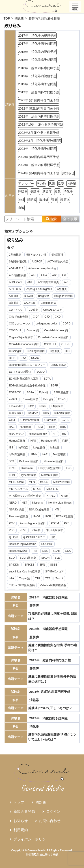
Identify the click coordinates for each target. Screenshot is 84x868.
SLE (57, 557)
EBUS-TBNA (58, 364)
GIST (12, 420)
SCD (12, 557)
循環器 (35, 191)
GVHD (65, 420)
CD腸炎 (33, 309)
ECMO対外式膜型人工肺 (24, 378)
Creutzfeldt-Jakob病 (56, 330)
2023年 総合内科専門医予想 (39, 165)
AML (30, 282)
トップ (18, 802)
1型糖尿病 (15, 254)
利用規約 (20, 830)
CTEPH (66, 344)
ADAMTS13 (16, 268)
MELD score (16, 482)
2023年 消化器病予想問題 (37, 148)
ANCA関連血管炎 (48, 282)
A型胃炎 (14, 296)
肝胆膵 (32, 200)
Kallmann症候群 (29, 461)
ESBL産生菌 (61, 392)
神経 (21, 200)
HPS (33, 440)
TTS (47, 578)
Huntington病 (49, 440)
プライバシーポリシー (31, 839)
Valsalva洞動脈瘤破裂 (53, 585)
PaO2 (36, 516)
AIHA (44, 275)
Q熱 (53, 537)
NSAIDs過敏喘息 (39, 509)
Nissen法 (37, 502)
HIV (64, 433)
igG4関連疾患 (17, 454)
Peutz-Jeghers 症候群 (33, 523)
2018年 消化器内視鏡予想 (37, 52)
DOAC (35, 358)
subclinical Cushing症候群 (24, 571)
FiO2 (31, 406)
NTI (56, 509)
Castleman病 (48, 302)
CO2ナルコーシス (20, 323)
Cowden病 (32, 330)
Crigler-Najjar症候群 (21, 337)
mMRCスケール (18, 488)
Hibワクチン (16, 433)
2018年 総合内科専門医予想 (39, 68)
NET (24, 502)
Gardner (33, 413)
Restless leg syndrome (22, 544)
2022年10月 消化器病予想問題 (40, 124)
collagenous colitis (47, 323)
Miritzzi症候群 (61, 482)
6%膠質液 (57, 254)
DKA (23, 358)
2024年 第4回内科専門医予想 (38, 173)
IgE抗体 (55, 447)
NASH (64, 495)
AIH (33, 275)
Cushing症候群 (36, 351)
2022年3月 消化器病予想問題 (39, 140)
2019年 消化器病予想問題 (37, 84)
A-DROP (37, 261)
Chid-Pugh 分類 (18, 316)
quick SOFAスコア (34, 537)
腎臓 (54, 200)
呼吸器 (23, 191)
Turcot (59, 578)
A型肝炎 (62, 289)
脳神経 (44, 200)
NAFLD (51, 495)
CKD (57, 316)
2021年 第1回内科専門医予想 (38, 100)
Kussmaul (27, 468)
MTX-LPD (52, 488)
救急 (57, 191)
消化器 (68, 191)
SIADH (45, 557)
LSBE (12, 475)
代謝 (52, 183)
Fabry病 (48, 399)
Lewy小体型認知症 (49, 468)
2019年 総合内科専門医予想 (39, 92)
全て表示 (70, 219)
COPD (67, 323)
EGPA (30, 392)
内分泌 (71, 183)
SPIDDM (14, 564)
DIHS (12, 358)
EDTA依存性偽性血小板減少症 (27, 385)
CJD (47, 316)
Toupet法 (24, 578)
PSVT (23, 530)
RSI (35, 550)
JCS (11, 461)
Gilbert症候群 (62, 413)
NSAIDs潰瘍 (16, 509)
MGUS (44, 482)
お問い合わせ (49, 821)
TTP (37, 578)
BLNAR (28, 296)
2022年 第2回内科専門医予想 (38, 108)
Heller (51, 426)
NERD (13, 502)
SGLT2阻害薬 (28, 557)
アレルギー (26, 183)
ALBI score (15, 282)
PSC (12, 530)
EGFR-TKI (15, 392)
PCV (12, 523)
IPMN (33, 454)
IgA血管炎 (39, 447)
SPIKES (29, 564)
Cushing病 (15, 351)
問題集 (40, 802)
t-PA (11, 578)
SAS (45, 550)
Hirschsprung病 (38, 433)
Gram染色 (50, 420)
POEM (55, 523)
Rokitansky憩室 (18, 550)
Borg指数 (43, 296)
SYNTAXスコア (54, 571)
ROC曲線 (47, 544)
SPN (42, 564)
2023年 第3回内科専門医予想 (38, 157)
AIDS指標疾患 (17, 275)
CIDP (36, 316)
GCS (46, 413)
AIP (54, 275)
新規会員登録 (24, 811)
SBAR (56, 550)
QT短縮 (13, 537)
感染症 (47, 191)
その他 (41, 183)
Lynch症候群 (28, 475)
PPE (66, 523)
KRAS (12, 468)
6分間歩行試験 (18, 261)
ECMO (41, 371)
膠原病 (65, 200)
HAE (12, 426)
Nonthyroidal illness (60, 502)
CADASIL (29, 302)
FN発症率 (57, 406)
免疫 (61, 183)
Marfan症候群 (49, 475)
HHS (63, 426)
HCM (40, 426)
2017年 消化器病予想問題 (37, 43)
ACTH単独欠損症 (57, 261)
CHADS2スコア (52, 309)
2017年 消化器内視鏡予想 (37, 35)
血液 (21, 208)
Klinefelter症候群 (54, 461)
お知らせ (68, 173)
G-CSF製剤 (16, 413)
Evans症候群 (30, 399)
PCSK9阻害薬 (64, 516)
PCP (48, 516)
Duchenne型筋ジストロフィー (27, 364)
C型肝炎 (55, 351)
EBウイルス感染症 (20, 371)
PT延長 (36, 530)
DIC (67, 351)
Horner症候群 (17, 440)
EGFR (54, 385)
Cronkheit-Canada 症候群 (53, 337)
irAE (44, 454)
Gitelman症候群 (29, 420)
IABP (65, 440)
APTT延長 (15, 289)
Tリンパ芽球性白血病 (22, 585)
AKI (64, 275)
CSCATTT (50, 344)
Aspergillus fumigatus (39, 289)
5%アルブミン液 (36, 254)
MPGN (37, 488)
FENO (61, 399)
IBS (11, 447)
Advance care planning (42, 268)
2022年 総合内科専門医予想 (39, 116)
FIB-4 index (16, 406)
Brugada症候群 (63, 296)
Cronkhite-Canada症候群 (24, 344)
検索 (51, 219)
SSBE (53, 564)
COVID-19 (15, 330)
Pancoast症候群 (18, 516)
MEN (32, 482)
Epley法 (43, 392)
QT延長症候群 (54, 530)
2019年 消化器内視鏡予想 (37, 76)
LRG (68, 468)
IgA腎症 (23, 447)
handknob (26, 426)
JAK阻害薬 (59, 454)
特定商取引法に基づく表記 (42, 854)
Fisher (42, 406)
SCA (68, 550)
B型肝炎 (14, 302)
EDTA (47, 378)
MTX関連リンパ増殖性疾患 (25, 495)
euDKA (13, 399)
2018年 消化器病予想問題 (37, 60)
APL (66, 282)
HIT (55, 433)
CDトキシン (16, 309)
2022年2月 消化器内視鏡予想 (38, 132)
